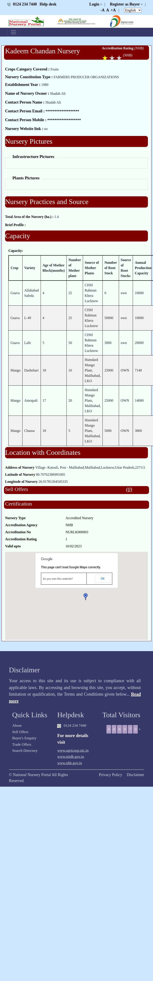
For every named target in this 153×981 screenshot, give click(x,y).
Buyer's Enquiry (24, 738)
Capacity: (15, 251)
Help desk (48, 4)
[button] (85, 596)
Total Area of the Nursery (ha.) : (29, 217)
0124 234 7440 (22, 4)
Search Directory (25, 751)
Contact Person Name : (24, 102)
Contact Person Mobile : (25, 120)
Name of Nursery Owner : (27, 93)
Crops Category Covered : (27, 69)
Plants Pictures (26, 178)
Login (94, 4)
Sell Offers (20, 732)
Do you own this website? (58, 578)
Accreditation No (18, 532)
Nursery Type (15, 518)
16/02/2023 (74, 546)
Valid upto (13, 546)
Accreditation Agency (21, 525)
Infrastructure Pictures (33, 156)
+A (113, 10)
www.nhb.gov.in (69, 763)
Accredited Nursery (79, 518)
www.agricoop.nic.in (73, 750)
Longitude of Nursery (21, 481)
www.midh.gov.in (70, 756)
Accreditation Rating (117, 48)
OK (103, 578)
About (17, 725)
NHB (69, 525)
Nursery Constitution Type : (29, 77)
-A (102, 10)
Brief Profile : (15, 225)
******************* (62, 111)
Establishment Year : (22, 84)
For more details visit (72, 739)
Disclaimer (135, 775)
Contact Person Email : (25, 111)
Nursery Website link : (24, 128)
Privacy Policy (110, 775)
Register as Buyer (125, 4)
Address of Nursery (19, 467)
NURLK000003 (77, 532)
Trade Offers (21, 744)
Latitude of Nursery (20, 474)
